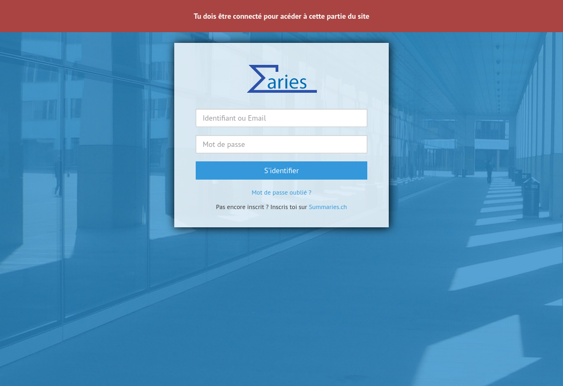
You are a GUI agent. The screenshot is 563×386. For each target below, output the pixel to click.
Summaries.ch (328, 207)
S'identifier (281, 170)
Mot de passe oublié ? (281, 192)
